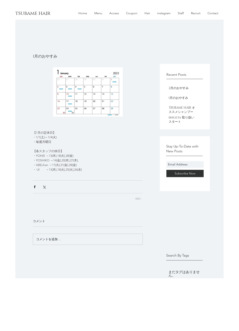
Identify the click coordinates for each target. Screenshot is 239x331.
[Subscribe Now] (185, 173)
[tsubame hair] (49, 13)
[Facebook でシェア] (35, 187)
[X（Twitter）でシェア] (44, 187)
